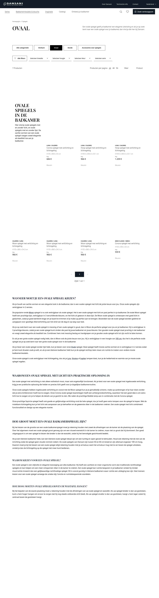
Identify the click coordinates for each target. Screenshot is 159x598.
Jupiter (83, 358)
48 (114, 68)
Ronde (70, 48)
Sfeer (126, 68)
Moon (31, 312)
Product (139, 68)
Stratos (75, 358)
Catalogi (62, 11)
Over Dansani (107, 4)
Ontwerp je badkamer (80, 11)
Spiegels (24, 21)
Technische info (122, 4)
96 (117, 68)
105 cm (118, 338)
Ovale (73, 347)
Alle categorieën (22, 48)
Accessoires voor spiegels (91, 48)
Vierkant (41, 48)
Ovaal (56, 48)
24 (110, 68)
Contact (135, 4)
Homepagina (16, 21)
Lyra (69, 358)
